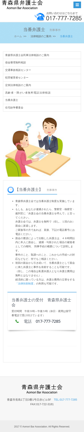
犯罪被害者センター (16, 77)
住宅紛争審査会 (14, 107)
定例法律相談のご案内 (18, 85)
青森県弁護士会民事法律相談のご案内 (27, 55)
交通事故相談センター (18, 70)
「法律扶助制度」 (25, 283)
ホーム (18, 36)
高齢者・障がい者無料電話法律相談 (28, 92)
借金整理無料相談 (15, 62)
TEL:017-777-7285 (65, 399)
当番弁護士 (11, 100)
